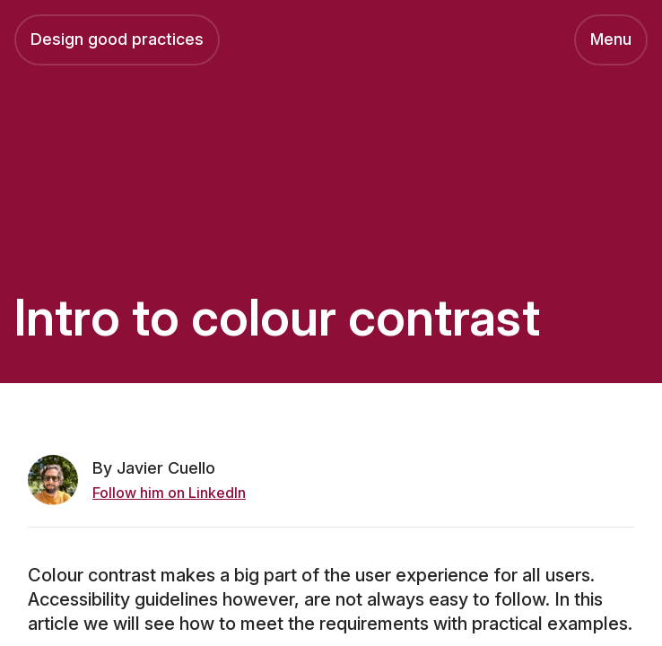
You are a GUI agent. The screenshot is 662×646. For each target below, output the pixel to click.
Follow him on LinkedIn (169, 492)
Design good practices (117, 39)
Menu (611, 39)
